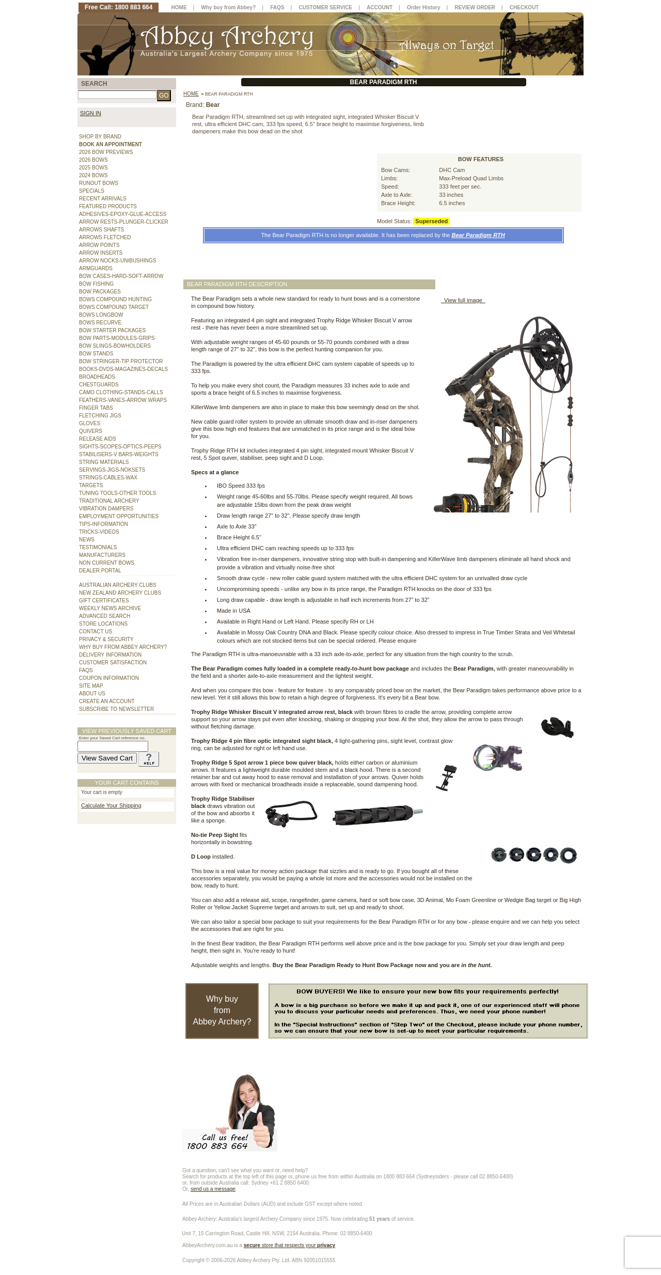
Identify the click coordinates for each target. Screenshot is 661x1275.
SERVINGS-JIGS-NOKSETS (112, 470)
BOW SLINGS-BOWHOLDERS (115, 346)
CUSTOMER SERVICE (326, 7)
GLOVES (89, 423)
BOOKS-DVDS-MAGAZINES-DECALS (123, 369)
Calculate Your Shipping (111, 805)
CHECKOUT (524, 7)
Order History (423, 7)
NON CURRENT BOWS (106, 563)
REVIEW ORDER (474, 7)
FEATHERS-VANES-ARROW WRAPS (123, 400)
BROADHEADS (97, 377)
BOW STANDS (96, 353)
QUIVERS (90, 431)
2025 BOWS (93, 167)
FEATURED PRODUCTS (108, 206)
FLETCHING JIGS (100, 415)
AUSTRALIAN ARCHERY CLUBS (117, 585)
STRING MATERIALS (104, 462)
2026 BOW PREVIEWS (106, 152)
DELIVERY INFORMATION (110, 655)
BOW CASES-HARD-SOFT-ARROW (121, 276)
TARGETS (91, 485)
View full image (463, 300)
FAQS (86, 670)
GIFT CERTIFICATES (104, 600)
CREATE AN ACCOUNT (107, 701)
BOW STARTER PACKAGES (112, 330)
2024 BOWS (93, 175)
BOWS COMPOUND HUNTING (115, 299)
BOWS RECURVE (100, 322)
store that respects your (289, 1245)
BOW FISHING (96, 284)
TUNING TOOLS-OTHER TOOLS (117, 493)
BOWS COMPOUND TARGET (114, 307)
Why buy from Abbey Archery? (222, 1010)
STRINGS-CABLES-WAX (108, 477)
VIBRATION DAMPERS (106, 508)
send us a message (213, 1189)
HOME (179, 7)
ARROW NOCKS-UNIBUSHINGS (117, 260)
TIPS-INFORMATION (103, 524)
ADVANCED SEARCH (104, 616)
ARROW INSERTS (100, 253)
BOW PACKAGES (100, 291)
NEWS (87, 539)
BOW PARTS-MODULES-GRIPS (116, 338)
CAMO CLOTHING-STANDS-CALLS (121, 392)
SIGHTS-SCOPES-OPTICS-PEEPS (120, 446)
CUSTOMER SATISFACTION (113, 662)
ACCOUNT (379, 7)
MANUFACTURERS (102, 555)
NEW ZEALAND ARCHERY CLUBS (120, 593)
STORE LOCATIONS (103, 624)
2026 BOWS (93, 160)
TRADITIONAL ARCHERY (109, 501)
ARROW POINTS (99, 245)
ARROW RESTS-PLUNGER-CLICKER (123, 222)
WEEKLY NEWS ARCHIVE (110, 608)
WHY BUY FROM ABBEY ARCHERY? (123, 647)
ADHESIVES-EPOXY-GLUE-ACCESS (122, 214)
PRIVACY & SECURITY (106, 639)
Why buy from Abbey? (228, 7)
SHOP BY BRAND (100, 136)
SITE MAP (91, 686)
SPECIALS (91, 191)
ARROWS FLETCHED (105, 237)
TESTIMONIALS (98, 547)
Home (191, 94)
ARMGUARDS (96, 268)
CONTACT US (95, 631)
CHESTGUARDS (99, 384)
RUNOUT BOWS (98, 183)
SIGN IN (90, 113)
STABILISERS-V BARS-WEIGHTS (119, 454)
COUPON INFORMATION (109, 678)
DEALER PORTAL (100, 570)
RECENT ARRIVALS (103, 198)
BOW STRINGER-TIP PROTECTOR (121, 361)
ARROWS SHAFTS (101, 229)
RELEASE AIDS (97, 439)
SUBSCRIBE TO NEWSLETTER (116, 709)
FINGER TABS (96, 408)
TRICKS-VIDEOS (99, 532)
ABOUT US (92, 693)
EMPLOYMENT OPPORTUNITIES (119, 516)
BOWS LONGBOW (101, 315)
